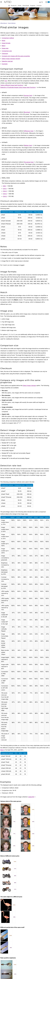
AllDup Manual (3, 23)
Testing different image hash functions (11, 85)
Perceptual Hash (29, 162)
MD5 (4, 186)
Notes (3, 40)
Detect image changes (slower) (11, 58)
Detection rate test (7, 61)
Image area (5, 48)
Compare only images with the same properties (16, 56)
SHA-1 (5, 188)
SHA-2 (5, 191)
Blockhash (27, 112)
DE (46, 2)
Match (3, 45)
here (6, 81)
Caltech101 (31, 797)
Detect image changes (29, 385)
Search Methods (11, 23)
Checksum (5, 53)
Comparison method (8, 38)
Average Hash (28, 95)
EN (48, 2)
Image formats (6, 43)
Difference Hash (28, 131)
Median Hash (28, 145)
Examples (4, 64)
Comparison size (7, 51)
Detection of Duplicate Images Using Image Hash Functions (18, 87)
